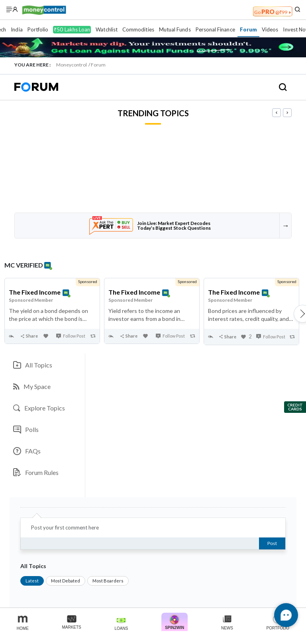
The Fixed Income (35, 292)
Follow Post (70, 336)
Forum (248, 29)
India (16, 29)
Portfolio (38, 29)
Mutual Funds (175, 29)
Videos (270, 29)
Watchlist (107, 29)
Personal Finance (215, 29)
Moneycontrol (71, 65)
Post (272, 543)
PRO (272, 11)
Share (29, 335)
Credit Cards (295, 406)
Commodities (138, 29)
